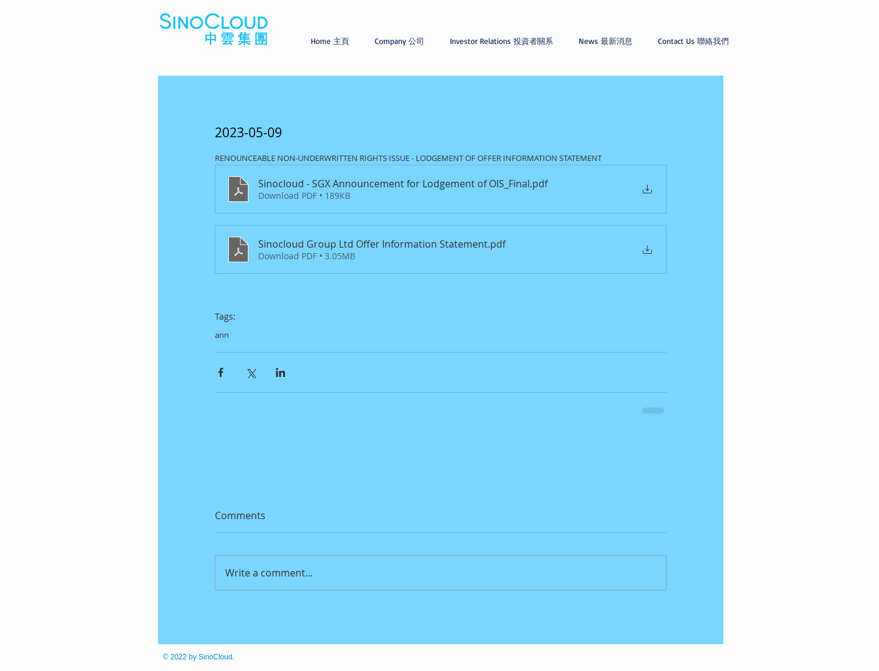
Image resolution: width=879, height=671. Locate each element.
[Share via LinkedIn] (280, 372)
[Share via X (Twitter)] (250, 372)
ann (222, 335)
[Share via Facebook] (220, 372)
